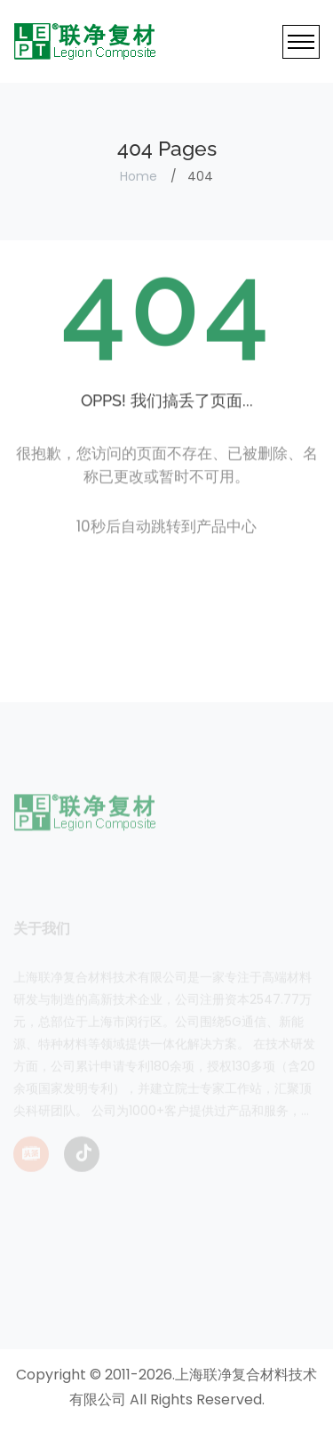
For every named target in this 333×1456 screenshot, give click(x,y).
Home (138, 176)
